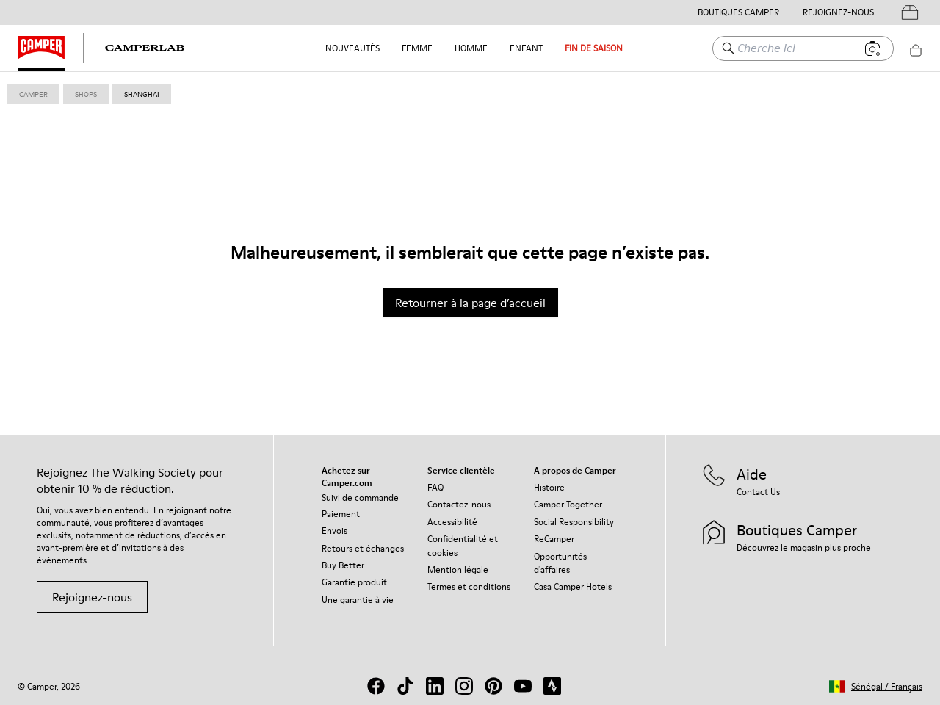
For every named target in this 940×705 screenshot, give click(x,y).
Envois (334, 530)
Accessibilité (452, 522)
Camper (33, 94)
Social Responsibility (574, 522)
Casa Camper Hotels (573, 586)
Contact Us (758, 491)
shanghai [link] (141, 94)
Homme (471, 48)
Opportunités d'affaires (560, 563)
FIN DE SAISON (594, 48)
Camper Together (568, 504)
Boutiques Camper (738, 12)
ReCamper (554, 538)
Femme (417, 48)
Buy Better (343, 565)
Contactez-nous (459, 504)
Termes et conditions (468, 586)
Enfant (526, 48)
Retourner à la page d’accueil (470, 302)
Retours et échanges (363, 548)
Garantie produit (354, 582)
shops (86, 94)
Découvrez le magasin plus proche (804, 547)
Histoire (549, 487)
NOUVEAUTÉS (352, 48)
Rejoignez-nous (92, 597)
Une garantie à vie (358, 599)
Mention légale (457, 569)
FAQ (435, 487)
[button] (875, 686)
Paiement (341, 513)
